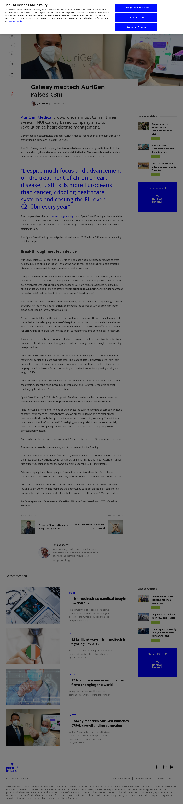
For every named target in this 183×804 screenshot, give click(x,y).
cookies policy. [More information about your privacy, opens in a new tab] (16, 17)
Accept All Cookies (136, 23)
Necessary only (136, 13)
